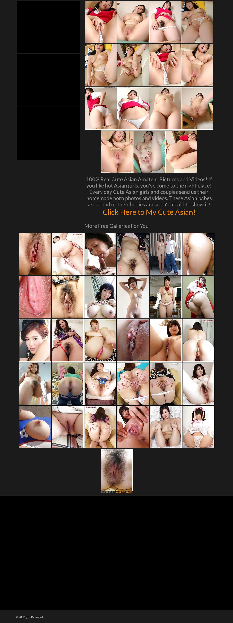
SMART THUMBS (123, 492)
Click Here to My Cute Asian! (149, 211)
